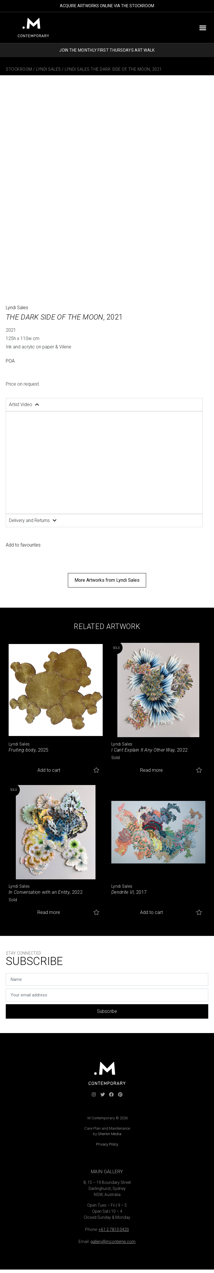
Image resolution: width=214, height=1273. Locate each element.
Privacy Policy (107, 1144)
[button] (202, 27)
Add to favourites (23, 545)
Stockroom (19, 69)
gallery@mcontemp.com (112, 1241)
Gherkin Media (109, 1134)
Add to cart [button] (48, 770)
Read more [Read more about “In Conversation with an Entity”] (48, 912)
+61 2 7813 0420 (114, 1229)
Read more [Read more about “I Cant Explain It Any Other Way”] (151, 770)
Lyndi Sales (48, 69)
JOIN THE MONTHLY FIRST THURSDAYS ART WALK (106, 50)
